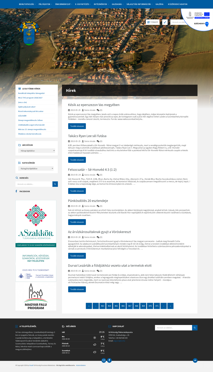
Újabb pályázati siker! (26, 107)
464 (109, 305)
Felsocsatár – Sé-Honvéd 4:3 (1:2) (92, 169)
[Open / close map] (152, 22)
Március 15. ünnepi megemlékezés (32, 129)
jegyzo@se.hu (119, 341)
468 (136, 305)
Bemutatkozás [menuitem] (26, 4)
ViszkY (31, 365)
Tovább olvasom (77, 126)
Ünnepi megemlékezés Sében (30, 120)
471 (157, 305)
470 (150, 305)
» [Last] (170, 305)
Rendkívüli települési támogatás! (31, 93)
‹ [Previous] (95, 305)
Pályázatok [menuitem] (44, 4)
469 (143, 305)
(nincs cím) (22, 102)
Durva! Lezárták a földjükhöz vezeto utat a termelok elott (110, 265)
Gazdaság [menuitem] (117, 4)
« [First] (88, 305)
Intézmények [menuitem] (100, 4)
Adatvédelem (81, 365)
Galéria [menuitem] (159, 4)
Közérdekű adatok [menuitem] (177, 4)
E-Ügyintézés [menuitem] (82, 4)
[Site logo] (29, 32)
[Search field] (36, 184)
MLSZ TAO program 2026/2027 (30, 97)
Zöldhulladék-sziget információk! (31, 125)
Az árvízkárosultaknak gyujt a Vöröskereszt (99, 231)
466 (123, 305)
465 (116, 305)
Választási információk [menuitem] (139, 4)
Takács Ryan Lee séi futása (87, 136)
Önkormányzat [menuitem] (63, 4)
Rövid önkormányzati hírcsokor (30, 111)
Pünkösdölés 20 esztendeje (88, 200)
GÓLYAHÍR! (22, 116)
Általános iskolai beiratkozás (29, 134)
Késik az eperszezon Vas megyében (94, 104)
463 (102, 305)
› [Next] (163, 305)
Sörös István (89, 110)
